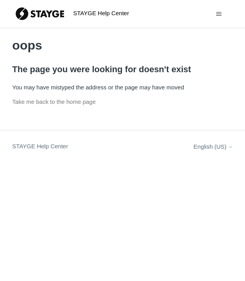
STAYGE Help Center (40, 146)
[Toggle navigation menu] (219, 14)
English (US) (212, 146)
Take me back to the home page (53, 101)
